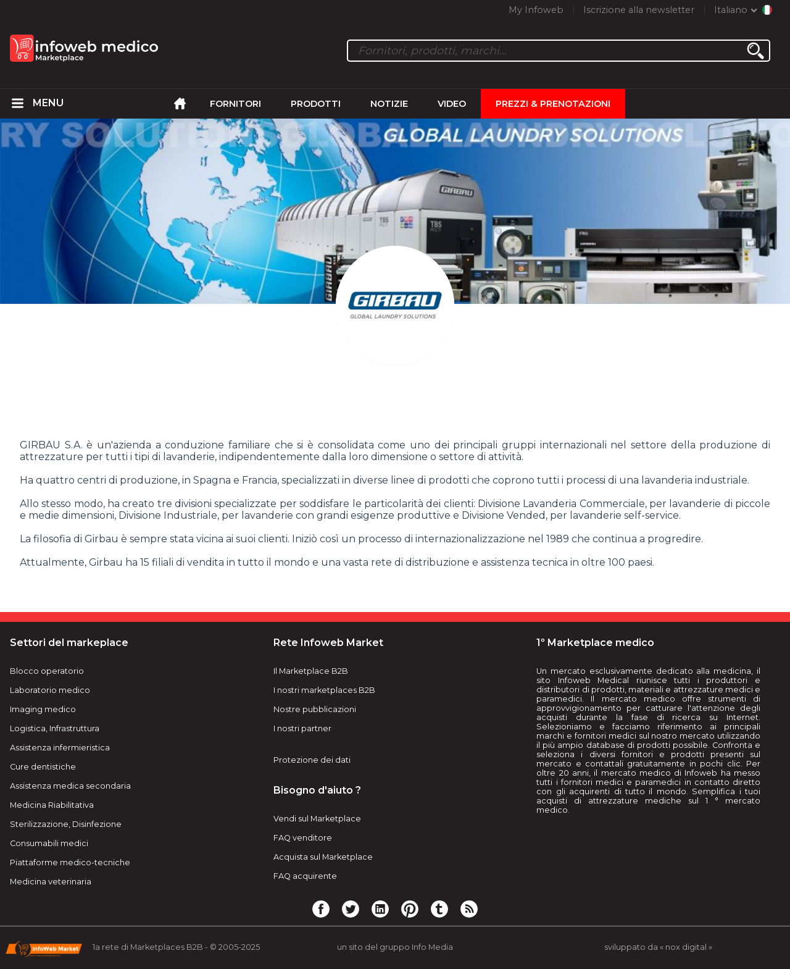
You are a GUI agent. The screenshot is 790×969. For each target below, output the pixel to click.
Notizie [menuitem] (389, 103)
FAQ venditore (302, 837)
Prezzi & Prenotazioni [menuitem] (553, 103)
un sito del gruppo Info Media (395, 947)
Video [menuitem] (452, 103)
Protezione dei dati (312, 760)
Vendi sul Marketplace (317, 818)
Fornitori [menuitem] (235, 103)
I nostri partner (302, 728)
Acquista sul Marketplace (323, 857)
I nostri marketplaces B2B (324, 690)
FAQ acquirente (305, 876)
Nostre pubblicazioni (314, 709)
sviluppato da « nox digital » (658, 947)
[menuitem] (18, 104)
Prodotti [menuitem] (316, 103)
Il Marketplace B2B (310, 671)
